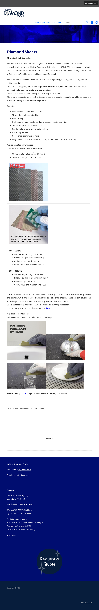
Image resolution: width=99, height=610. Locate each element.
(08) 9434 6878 (24, 469)
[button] (91, 3)
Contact (24, 393)
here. (48, 308)
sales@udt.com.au (20, 475)
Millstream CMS (86, 602)
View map (11, 535)
